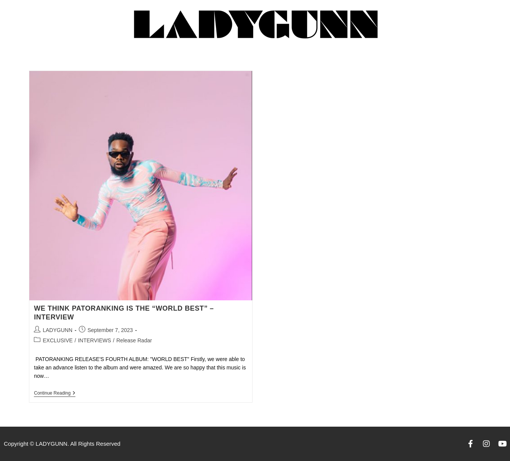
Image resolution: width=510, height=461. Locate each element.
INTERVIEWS (94, 340)
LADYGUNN (57, 330)
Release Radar (134, 340)
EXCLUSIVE (58, 340)
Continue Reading (54, 393)
